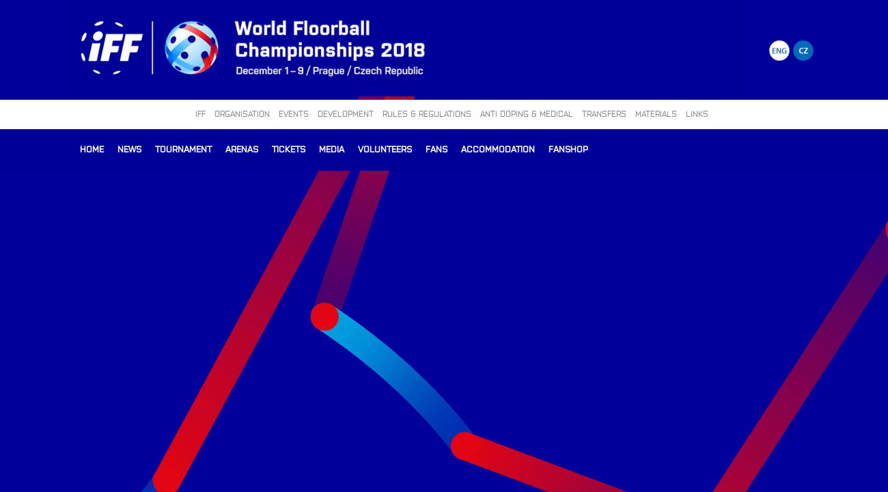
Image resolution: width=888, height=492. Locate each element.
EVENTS (294, 113)
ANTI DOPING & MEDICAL (526, 113)
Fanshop (568, 148)
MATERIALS (656, 113)
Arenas (241, 148)
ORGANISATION (242, 113)
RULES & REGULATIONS (427, 113)
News (129, 148)
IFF (200, 113)
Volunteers (385, 148)
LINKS (697, 113)
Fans (436, 148)
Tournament (183, 148)
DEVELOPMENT (346, 113)
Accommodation (498, 148)
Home (92, 148)
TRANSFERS (604, 113)
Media (331, 148)
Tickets (288, 148)
